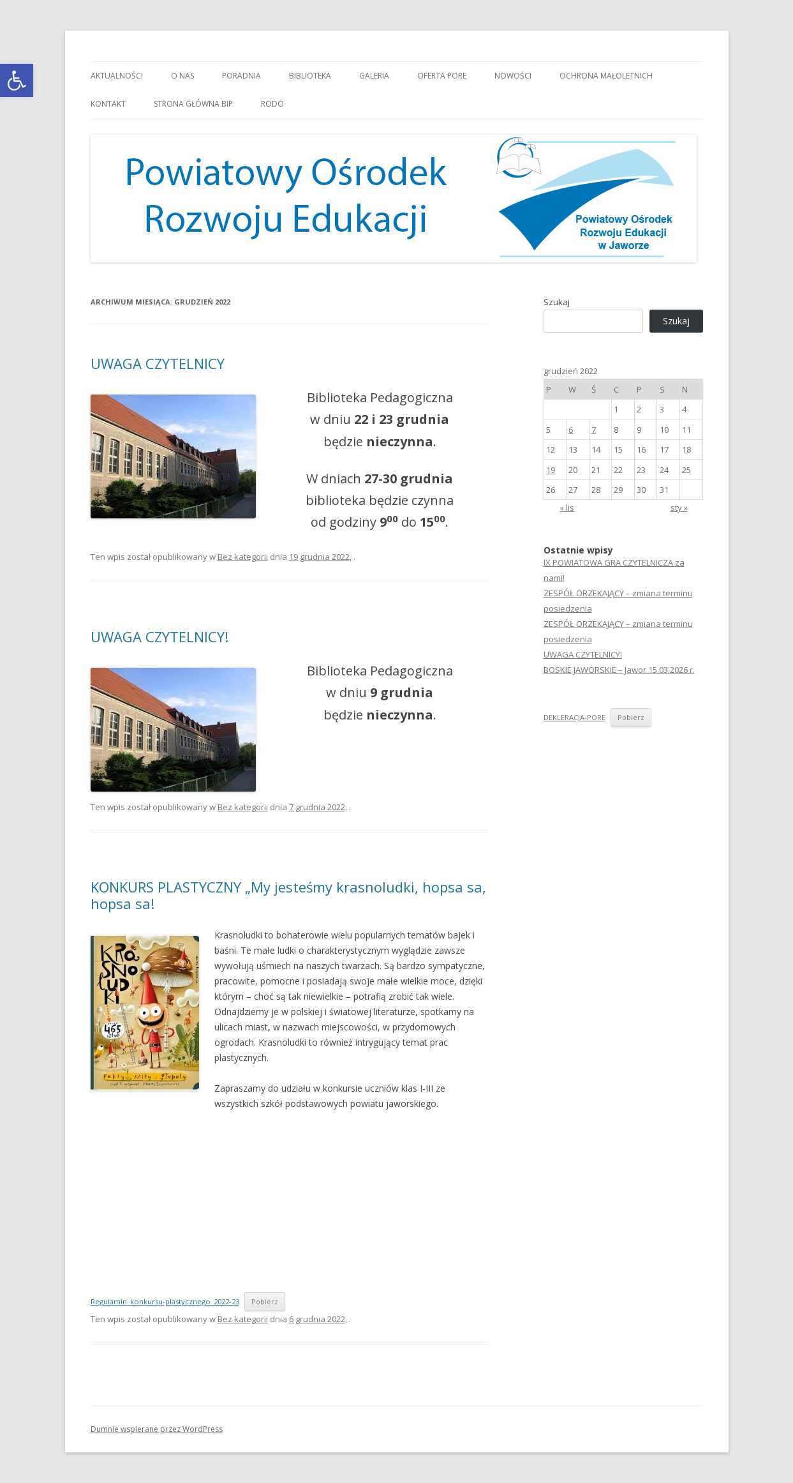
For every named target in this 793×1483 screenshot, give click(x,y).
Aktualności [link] (117, 75)
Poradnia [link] (241, 75)
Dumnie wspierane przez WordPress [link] (157, 1429)
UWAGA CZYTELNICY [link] (158, 363)
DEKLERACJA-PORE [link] (574, 717)
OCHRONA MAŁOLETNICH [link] (606, 75)
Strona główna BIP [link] (193, 103)
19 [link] (550, 470)
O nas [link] (182, 75)
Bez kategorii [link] (243, 556)
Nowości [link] (512, 75)
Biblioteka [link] (310, 75)
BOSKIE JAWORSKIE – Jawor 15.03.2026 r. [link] (619, 669)
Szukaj (557, 302)
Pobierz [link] (264, 1301)
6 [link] (570, 429)
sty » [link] (679, 507)
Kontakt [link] (108, 103)
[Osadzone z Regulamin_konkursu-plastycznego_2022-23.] (282, 1200)
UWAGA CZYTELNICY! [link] (159, 636)
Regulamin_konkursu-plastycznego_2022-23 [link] (165, 1301)
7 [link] (593, 429)
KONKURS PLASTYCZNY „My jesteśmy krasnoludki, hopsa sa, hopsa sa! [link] (288, 895)
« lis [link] (567, 507)
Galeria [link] (374, 75)
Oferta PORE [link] (441, 75)
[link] (16, 80)
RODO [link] (272, 103)
